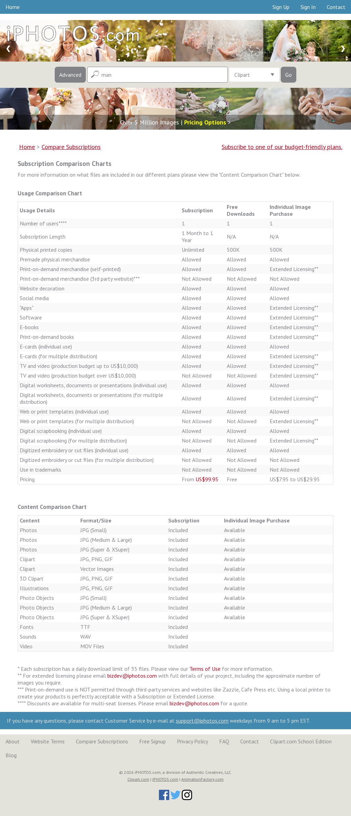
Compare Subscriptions (102, 741)
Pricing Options (205, 122)
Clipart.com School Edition (301, 741)
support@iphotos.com (202, 720)
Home (13, 6)
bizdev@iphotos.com (132, 675)
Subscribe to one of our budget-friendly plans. (282, 147)
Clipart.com (138, 779)
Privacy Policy (192, 741)
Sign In (308, 6)
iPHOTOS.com (165, 779)
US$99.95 (207, 479)
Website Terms (48, 741)
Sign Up (280, 6)
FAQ (224, 741)
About (13, 741)
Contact (336, 6)
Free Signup (152, 741)
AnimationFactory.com (202, 779)
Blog (11, 755)
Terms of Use (204, 668)
